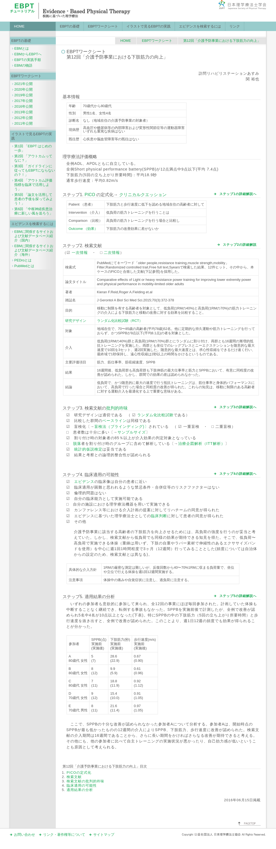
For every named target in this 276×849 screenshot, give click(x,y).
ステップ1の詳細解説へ (238, 194)
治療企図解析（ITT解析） (201, 443)
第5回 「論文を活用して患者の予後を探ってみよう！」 (33, 199)
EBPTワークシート (103, 26)
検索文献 (74, 777)
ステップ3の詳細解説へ (238, 407)
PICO (90, 194)
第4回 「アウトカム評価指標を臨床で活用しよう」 (33, 184)
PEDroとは (23, 260)
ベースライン (114, 420)
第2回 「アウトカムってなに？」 (33, 158)
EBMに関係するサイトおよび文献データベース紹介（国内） (33, 236)
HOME (19, 26)
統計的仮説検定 (88, 449)
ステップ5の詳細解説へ (238, 596)
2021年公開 (23, 84)
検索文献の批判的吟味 (85, 781)
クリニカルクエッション (143, 194)
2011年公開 (23, 123)
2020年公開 (23, 89)
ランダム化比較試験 (155, 415)
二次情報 (112, 252)
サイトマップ (103, 835)
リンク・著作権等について (64, 835)
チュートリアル (22, 9)
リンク (234, 26)
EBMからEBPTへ (28, 54)
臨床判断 (159, 516)
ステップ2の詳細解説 (240, 244)
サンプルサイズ (132, 432)
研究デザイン (75, 321)
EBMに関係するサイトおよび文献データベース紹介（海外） (33, 250)
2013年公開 (23, 112)
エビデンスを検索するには (200, 26)
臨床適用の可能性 (82, 785)
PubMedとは (24, 266)
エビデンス (84, 481)
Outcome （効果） (83, 229)
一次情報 (80, 252)
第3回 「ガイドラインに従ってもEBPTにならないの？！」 (34, 170)
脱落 (77, 443)
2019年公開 (23, 95)
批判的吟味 (117, 408)
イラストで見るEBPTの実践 (148, 26)
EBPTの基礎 (70, 26)
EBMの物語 (23, 65)
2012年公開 (23, 118)
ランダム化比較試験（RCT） (120, 321)
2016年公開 (23, 106)
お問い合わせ (24, 835)
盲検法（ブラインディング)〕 (121, 426)
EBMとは (21, 48)
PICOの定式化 (79, 772)
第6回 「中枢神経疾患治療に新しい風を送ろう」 (33, 211)
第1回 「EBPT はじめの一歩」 (33, 148)
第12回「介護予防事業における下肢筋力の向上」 (222, 41)
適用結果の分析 (80, 790)
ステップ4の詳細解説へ (238, 473)
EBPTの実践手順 (27, 60)
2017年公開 (23, 101)
